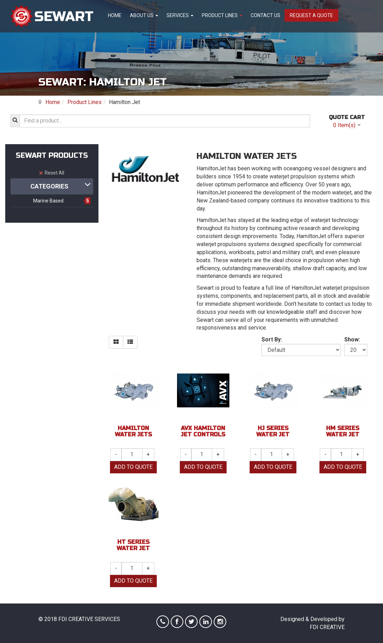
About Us (144, 15)
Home (114, 15)
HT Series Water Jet (133, 545)
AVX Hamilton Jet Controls (203, 431)
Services (180, 15)
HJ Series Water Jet (272, 431)
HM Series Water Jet (342, 431)
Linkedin (205, 621)
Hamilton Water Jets (133, 431)
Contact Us (265, 15)
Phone (162, 621)
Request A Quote (311, 15)
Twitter (191, 621)
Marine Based (48, 201)
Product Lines (222, 15)
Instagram (220, 621)
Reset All (51, 173)
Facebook (177, 621)
